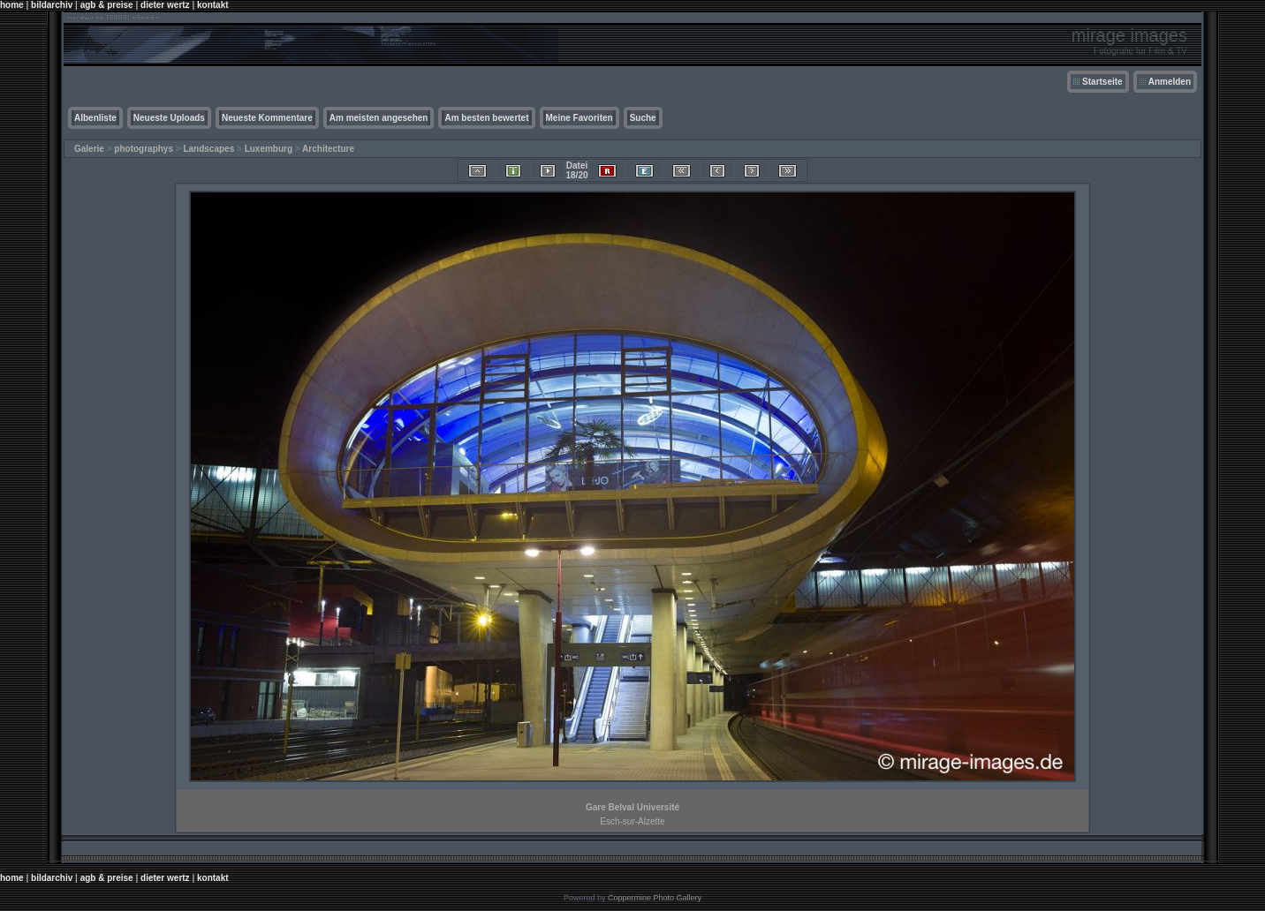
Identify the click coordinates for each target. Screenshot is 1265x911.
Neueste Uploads (169, 118)
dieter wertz (165, 5)
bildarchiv (51, 5)
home (12, 5)
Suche (643, 118)
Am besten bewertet (486, 118)
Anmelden (1169, 82)
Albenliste (95, 118)
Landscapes (208, 149)
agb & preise (106, 5)
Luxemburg (268, 149)
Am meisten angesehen (379, 118)
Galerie (89, 149)
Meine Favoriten (579, 118)
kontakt (213, 5)
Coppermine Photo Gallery (654, 897)
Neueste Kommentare (267, 118)
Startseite (1102, 82)
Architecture (328, 149)
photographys (143, 149)
